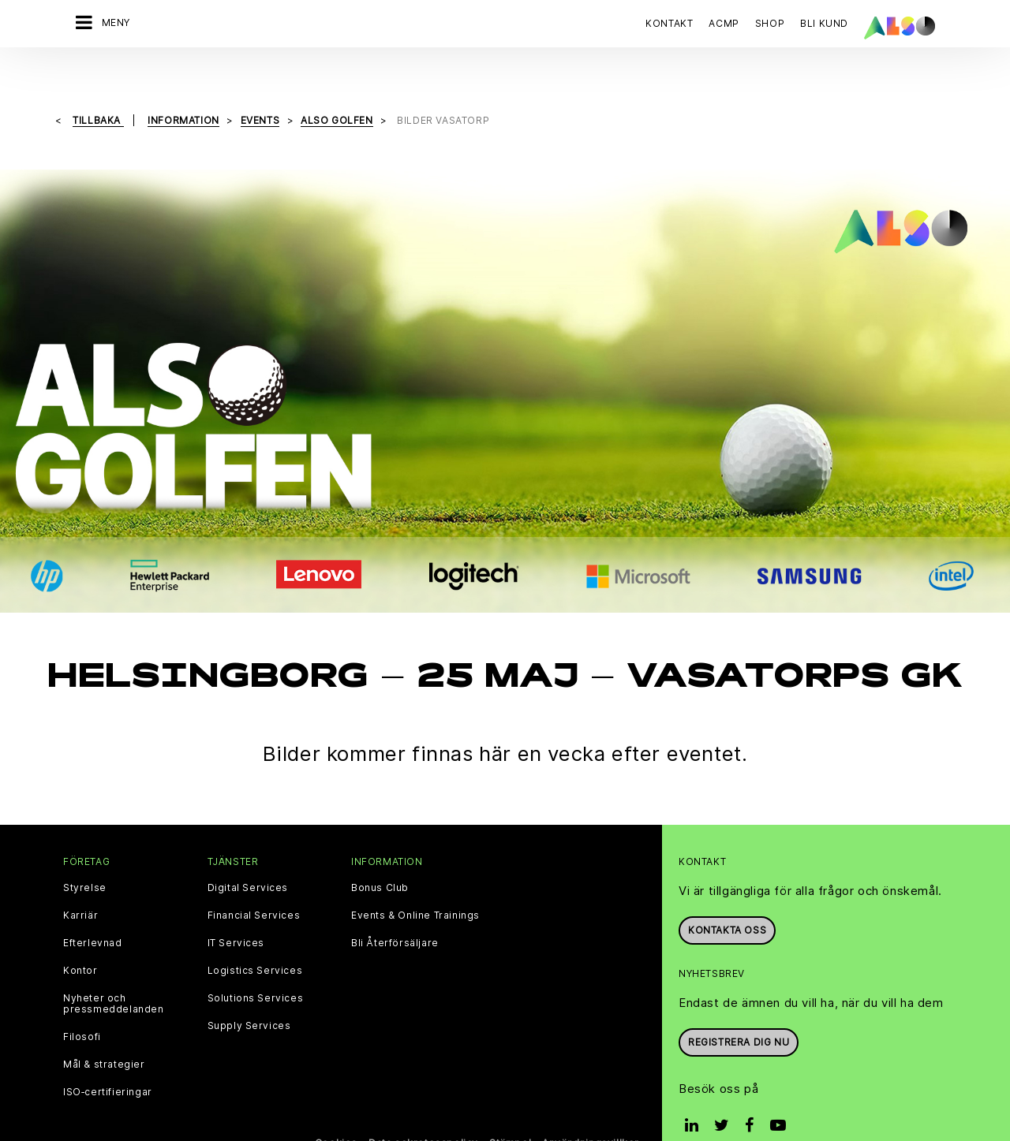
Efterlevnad (92, 909)
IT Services (236, 909)
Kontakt (669, 23)
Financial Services (254, 882)
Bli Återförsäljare (395, 909)
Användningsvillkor (590, 1110)
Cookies (336, 1110)
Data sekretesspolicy (423, 1110)
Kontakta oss (727, 897)
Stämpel (510, 1110)
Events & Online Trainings (415, 882)
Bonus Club (380, 854)
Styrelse (85, 854)
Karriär (80, 882)
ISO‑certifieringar (107, 1059)
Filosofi (82, 1003)
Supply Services (249, 992)
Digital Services (248, 854)
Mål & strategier (104, 1031)
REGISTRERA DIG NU (738, 1008)
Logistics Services (255, 937)
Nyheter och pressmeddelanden (113, 971)
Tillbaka (98, 87)
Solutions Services (256, 965)
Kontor (80, 937)
